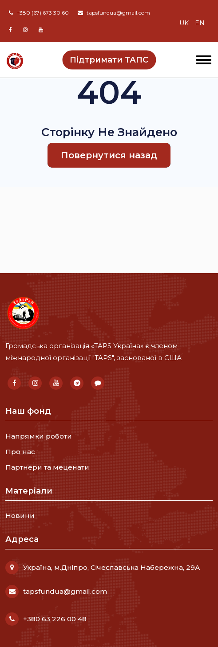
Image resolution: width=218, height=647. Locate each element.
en (200, 23)
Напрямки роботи (38, 436)
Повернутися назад (109, 155)
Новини (20, 515)
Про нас (20, 451)
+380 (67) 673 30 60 (39, 12)
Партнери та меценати (47, 467)
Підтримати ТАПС (109, 59)
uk (184, 23)
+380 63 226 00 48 (55, 619)
